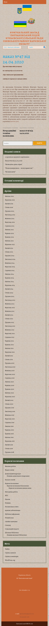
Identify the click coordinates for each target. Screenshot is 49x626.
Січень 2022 (9, 319)
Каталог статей (10, 480)
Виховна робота (10, 466)
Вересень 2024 (10, 267)
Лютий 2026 (9, 204)
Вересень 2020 (10, 374)
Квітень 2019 (9, 437)
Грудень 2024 (9, 256)
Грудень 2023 (9, 296)
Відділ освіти (9, 470)
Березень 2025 (10, 244)
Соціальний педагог (12, 529)
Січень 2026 (9, 207)
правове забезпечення (12, 510)
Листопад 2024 (10, 259)
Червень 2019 (9, 430)
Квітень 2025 (9, 241)
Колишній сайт (24, 617)
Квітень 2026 (9, 196)
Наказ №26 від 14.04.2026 (13, 161)
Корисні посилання (12, 483)
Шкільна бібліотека (12, 533)
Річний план (9, 518)
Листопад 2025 (10, 215)
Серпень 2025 (9, 226)
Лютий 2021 (9, 356)
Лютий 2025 (9, 248)
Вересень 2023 (10, 307)
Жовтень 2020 (9, 371)
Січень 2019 (9, 448)
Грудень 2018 (9, 452)
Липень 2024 (9, 274)
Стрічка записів (10, 553)
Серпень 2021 (9, 337)
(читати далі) (14, 121)
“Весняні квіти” (10, 172)
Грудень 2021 (9, 322)
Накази (7, 499)
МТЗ (6, 495)
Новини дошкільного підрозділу (18, 476)
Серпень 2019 (9, 422)
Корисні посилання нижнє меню (20, 488)
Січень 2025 (9, 252)
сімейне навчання (11, 521)
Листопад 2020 (10, 367)
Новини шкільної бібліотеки (17, 535)
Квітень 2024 (9, 281)
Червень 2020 (9, 385)
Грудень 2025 (9, 211)
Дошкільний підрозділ (13, 474)
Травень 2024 (9, 278)
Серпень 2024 (9, 270)
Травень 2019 (9, 434)
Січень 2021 (9, 359)
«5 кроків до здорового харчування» (17, 157)
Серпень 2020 (9, 378)
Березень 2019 (9, 441)
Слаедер (8, 525)
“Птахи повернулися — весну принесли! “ (19, 168)
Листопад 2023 (10, 300)
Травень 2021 (9, 345)
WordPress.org (10, 560)
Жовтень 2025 (9, 218)
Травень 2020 (9, 389)
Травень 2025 (9, 237)
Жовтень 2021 (9, 330)
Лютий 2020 (9, 400)
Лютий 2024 (9, 289)
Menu (5, 2)
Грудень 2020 (9, 363)
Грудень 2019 (9, 408)
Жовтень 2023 (9, 304)
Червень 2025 (9, 233)
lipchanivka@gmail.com (27, 614)
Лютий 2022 (9, 315)
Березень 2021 (9, 352)
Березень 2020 (10, 397)
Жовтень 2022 (9, 311)
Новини (8, 503)
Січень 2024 (9, 293)
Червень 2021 (9, 341)
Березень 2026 (10, 200)
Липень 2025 (9, 230)
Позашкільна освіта (11, 507)
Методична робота (11, 492)
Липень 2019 (9, 426)
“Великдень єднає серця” (13, 164)
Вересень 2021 (10, 333)
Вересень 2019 (10, 419)
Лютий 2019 (9, 445)
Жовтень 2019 (9, 415)
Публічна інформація (12, 514)
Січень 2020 (9, 404)
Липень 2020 (9, 382)
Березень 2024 (10, 285)
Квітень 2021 (9, 348)
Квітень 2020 (9, 393)
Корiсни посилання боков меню (18, 486)
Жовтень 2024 (9, 263)
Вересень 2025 (10, 222)
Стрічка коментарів (11, 556)
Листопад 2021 (10, 326)
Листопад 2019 (10, 411)
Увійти (7, 549)
